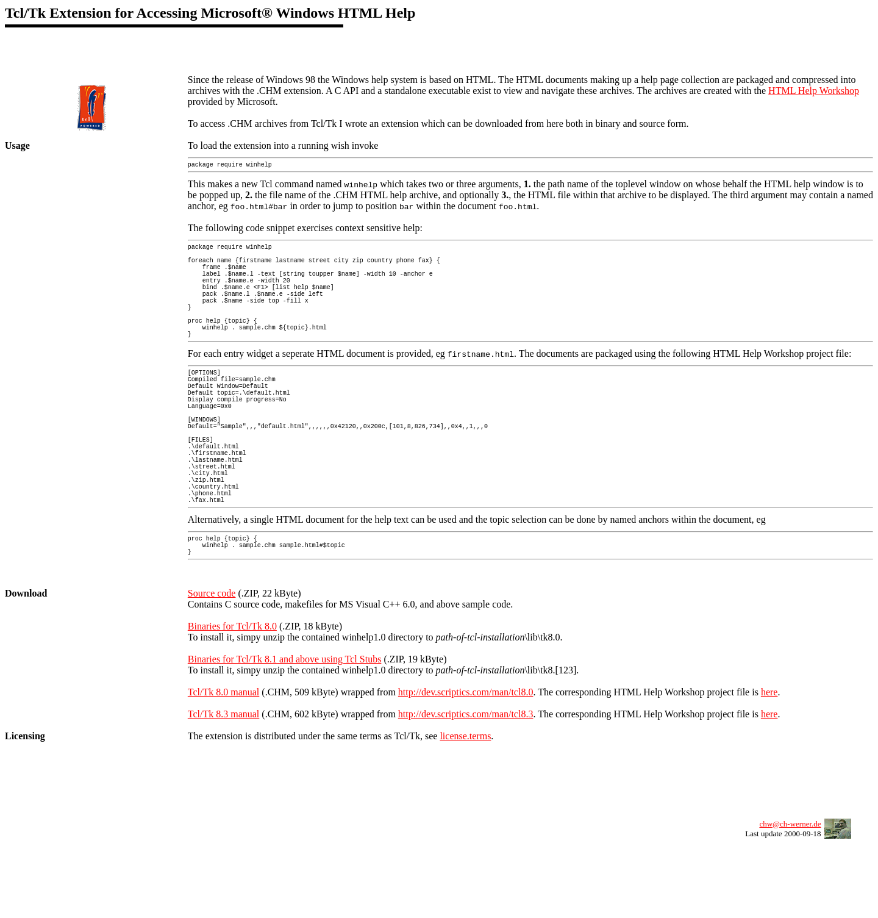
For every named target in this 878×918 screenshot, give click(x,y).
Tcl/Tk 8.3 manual (224, 783)
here (769, 761)
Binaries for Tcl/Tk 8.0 (232, 695)
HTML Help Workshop (813, 90)
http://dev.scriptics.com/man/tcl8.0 (466, 761)
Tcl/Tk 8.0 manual (224, 761)
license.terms (465, 805)
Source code (212, 663)
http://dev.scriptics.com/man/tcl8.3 (466, 783)
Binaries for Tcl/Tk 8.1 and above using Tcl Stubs (285, 728)
